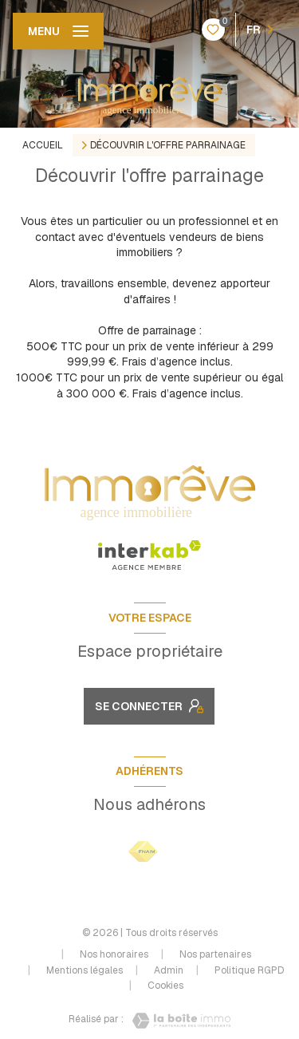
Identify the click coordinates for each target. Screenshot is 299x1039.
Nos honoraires (114, 954)
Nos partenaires (215, 954)
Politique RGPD (249, 970)
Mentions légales (84, 970)
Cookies (165, 986)
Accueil (42, 145)
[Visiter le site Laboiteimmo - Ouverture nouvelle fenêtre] (177, 1021)
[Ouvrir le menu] (58, 31)
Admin (168, 970)
